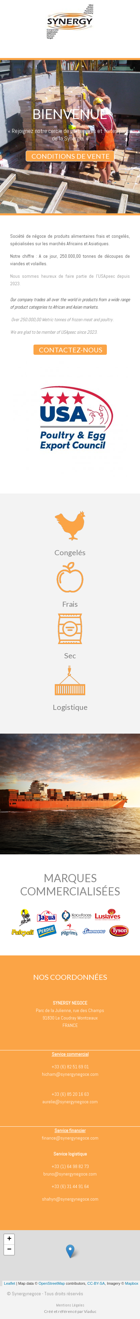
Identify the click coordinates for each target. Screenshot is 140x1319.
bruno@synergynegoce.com (70, 1174)
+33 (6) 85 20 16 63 (70, 1094)
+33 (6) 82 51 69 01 (70, 1067)
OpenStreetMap (52, 1283)
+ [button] (9, 1239)
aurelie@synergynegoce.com (70, 1102)
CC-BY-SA (96, 1283)
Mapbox (131, 1283)
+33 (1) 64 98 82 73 (70, 1166)
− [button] (9, 1250)
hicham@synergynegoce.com (70, 1074)
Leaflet (9, 1283)
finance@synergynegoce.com (70, 1138)
